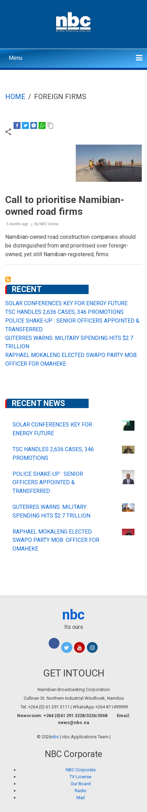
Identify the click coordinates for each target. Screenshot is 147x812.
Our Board (81, 783)
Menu (15, 58)
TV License (80, 776)
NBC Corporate (81, 769)
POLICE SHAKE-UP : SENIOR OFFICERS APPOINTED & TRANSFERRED (48, 483)
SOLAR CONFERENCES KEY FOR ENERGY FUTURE (66, 303)
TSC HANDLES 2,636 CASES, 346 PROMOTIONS (64, 312)
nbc (73, 615)
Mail (80, 797)
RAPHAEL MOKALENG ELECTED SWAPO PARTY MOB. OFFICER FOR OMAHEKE (56, 540)
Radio (81, 790)
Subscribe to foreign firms (8, 279)
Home (15, 96)
